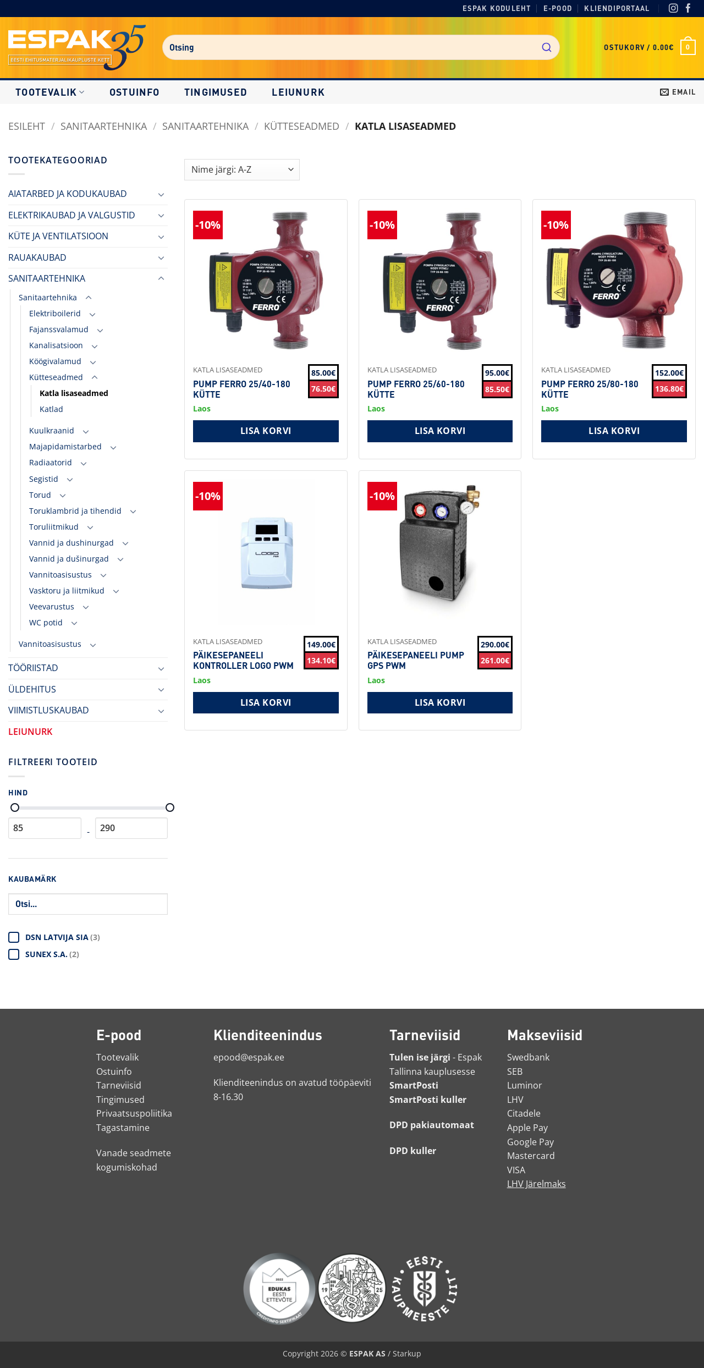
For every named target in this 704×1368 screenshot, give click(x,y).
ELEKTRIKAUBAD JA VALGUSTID (71, 215)
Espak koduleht (497, 8)
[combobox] (361, 47)
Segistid (43, 479)
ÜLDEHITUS (32, 689)
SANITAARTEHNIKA (104, 126)
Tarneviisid (118, 1085)
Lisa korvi (266, 431)
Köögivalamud (55, 361)
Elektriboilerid (55, 313)
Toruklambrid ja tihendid (75, 511)
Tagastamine (123, 1128)
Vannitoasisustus (60, 574)
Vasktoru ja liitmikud (67, 590)
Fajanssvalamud (59, 329)
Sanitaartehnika (205, 126)
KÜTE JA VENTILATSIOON (58, 236)
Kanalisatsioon (56, 345)
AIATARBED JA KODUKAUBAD (67, 194)
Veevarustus (51, 606)
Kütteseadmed (301, 126)
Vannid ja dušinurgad (69, 558)
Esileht (26, 126)
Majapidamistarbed (65, 446)
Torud (40, 495)
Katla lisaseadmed (74, 393)
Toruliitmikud (54, 526)
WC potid (46, 622)
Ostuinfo (134, 92)
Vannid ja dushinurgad (71, 542)
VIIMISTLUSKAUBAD (48, 710)
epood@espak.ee (248, 1057)
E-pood (557, 8)
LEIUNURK (298, 92)
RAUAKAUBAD (37, 257)
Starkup (407, 1353)
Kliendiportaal (617, 8)
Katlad (51, 409)
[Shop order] (242, 169)
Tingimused (216, 92)
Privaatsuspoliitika (134, 1113)
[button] (650, 47)
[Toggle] (161, 194)
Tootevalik (50, 92)
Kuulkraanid (51, 430)
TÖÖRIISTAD (33, 668)
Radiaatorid (50, 462)
